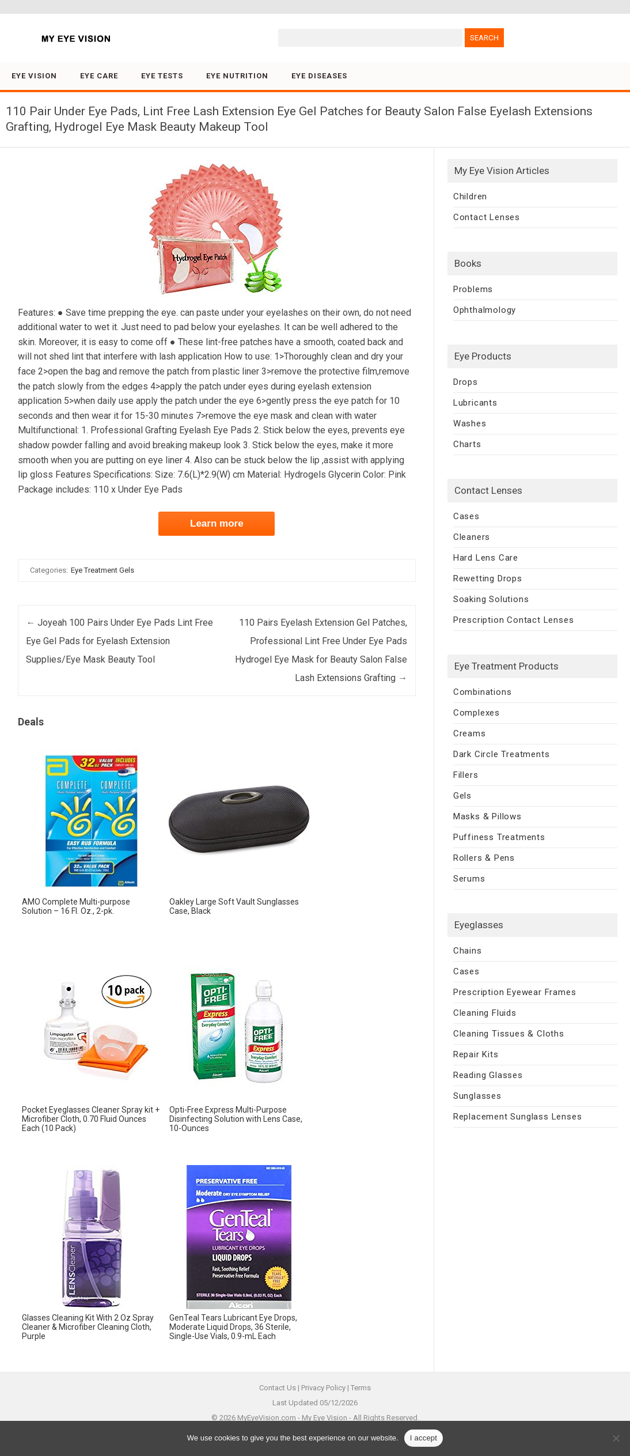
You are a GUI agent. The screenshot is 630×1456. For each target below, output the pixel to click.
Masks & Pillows (487, 816)
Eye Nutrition (237, 75)
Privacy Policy (323, 1387)
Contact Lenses (486, 217)
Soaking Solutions (491, 599)
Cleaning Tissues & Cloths (508, 1033)
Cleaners (471, 537)
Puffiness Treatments (499, 837)
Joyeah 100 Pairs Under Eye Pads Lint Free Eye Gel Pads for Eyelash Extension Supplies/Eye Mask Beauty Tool (119, 641)
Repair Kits (476, 1054)
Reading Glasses (488, 1075)
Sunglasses (477, 1096)
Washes (470, 423)
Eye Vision (34, 75)
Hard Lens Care (485, 558)
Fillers (466, 775)
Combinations (482, 692)
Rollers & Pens (484, 858)
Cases (466, 516)
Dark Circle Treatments (501, 754)
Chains (467, 951)
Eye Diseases (319, 75)
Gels (462, 796)
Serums (469, 878)
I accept (424, 1438)
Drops (465, 382)
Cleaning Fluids (485, 1013)
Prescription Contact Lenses (513, 620)
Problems (473, 289)
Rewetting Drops (487, 578)
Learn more (217, 523)
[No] (615, 1438)
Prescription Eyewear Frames (514, 992)
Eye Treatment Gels (102, 570)
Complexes (476, 713)
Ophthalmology (484, 310)
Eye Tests (162, 75)
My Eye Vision (324, 1417)
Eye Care (99, 75)
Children (470, 196)
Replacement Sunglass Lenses (517, 1116)
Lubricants (475, 403)
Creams (469, 733)
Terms (361, 1387)
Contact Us (277, 1387)
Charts (467, 444)
